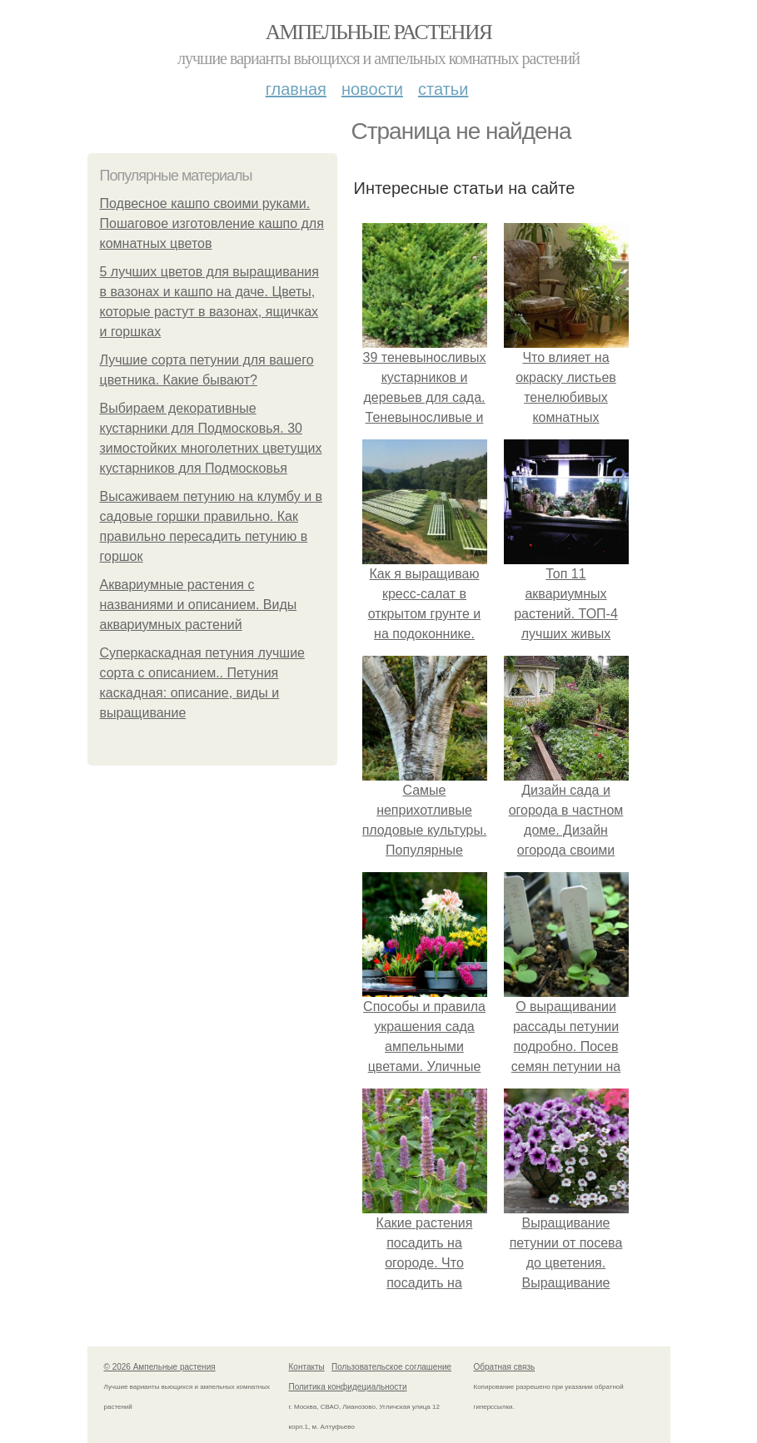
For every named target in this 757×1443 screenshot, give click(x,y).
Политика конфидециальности (348, 1386)
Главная (296, 89)
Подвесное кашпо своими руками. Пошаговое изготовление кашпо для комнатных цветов (212, 223)
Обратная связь (504, 1366)
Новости (372, 89)
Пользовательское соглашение (391, 1366)
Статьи (443, 89)
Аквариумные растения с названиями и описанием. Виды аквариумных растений (198, 605)
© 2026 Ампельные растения (160, 1366)
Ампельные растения (379, 32)
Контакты (307, 1366)
